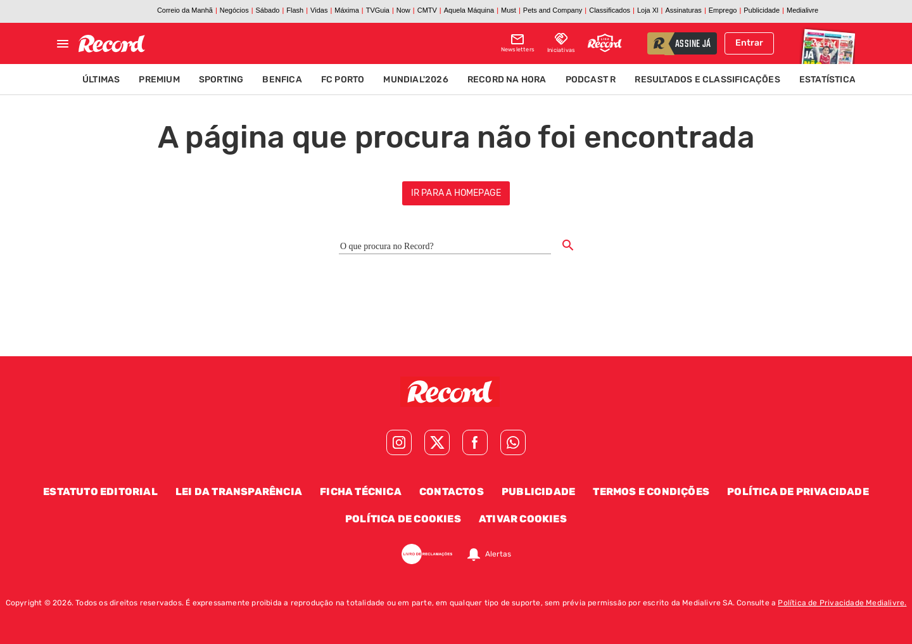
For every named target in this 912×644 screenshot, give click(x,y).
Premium (159, 79)
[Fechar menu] (62, 44)
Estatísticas (830, 79)
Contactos (451, 492)
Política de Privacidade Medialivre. (842, 602)
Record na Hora (507, 79)
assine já (693, 44)
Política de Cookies (403, 519)
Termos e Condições (651, 492)
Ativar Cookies (523, 519)
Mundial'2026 (415, 79)
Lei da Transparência (238, 492)
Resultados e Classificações (707, 79)
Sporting (221, 79)
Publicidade (538, 492)
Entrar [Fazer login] (749, 42)
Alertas (498, 554)
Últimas (101, 79)
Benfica (281, 79)
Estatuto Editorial (100, 492)
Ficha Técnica (361, 492)
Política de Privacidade (798, 492)
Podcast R (591, 79)
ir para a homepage (456, 193)
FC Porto (343, 79)
